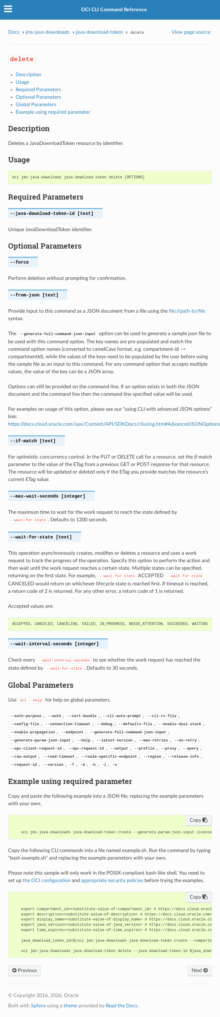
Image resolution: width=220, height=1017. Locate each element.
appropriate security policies (112, 880)
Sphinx (38, 1005)
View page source (191, 32)
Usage (22, 82)
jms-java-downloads (48, 32)
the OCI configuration (47, 880)
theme (70, 1005)
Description (28, 74)
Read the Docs (121, 1005)
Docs (13, 32)
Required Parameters (38, 89)
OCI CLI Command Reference (114, 9)
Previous (24, 970)
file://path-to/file (187, 311)
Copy (199, 820)
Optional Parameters (38, 97)
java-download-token (99, 32)
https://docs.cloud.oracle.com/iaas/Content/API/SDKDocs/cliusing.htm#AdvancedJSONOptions (114, 424)
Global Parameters (36, 104)
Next (200, 970)
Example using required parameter (53, 112)
